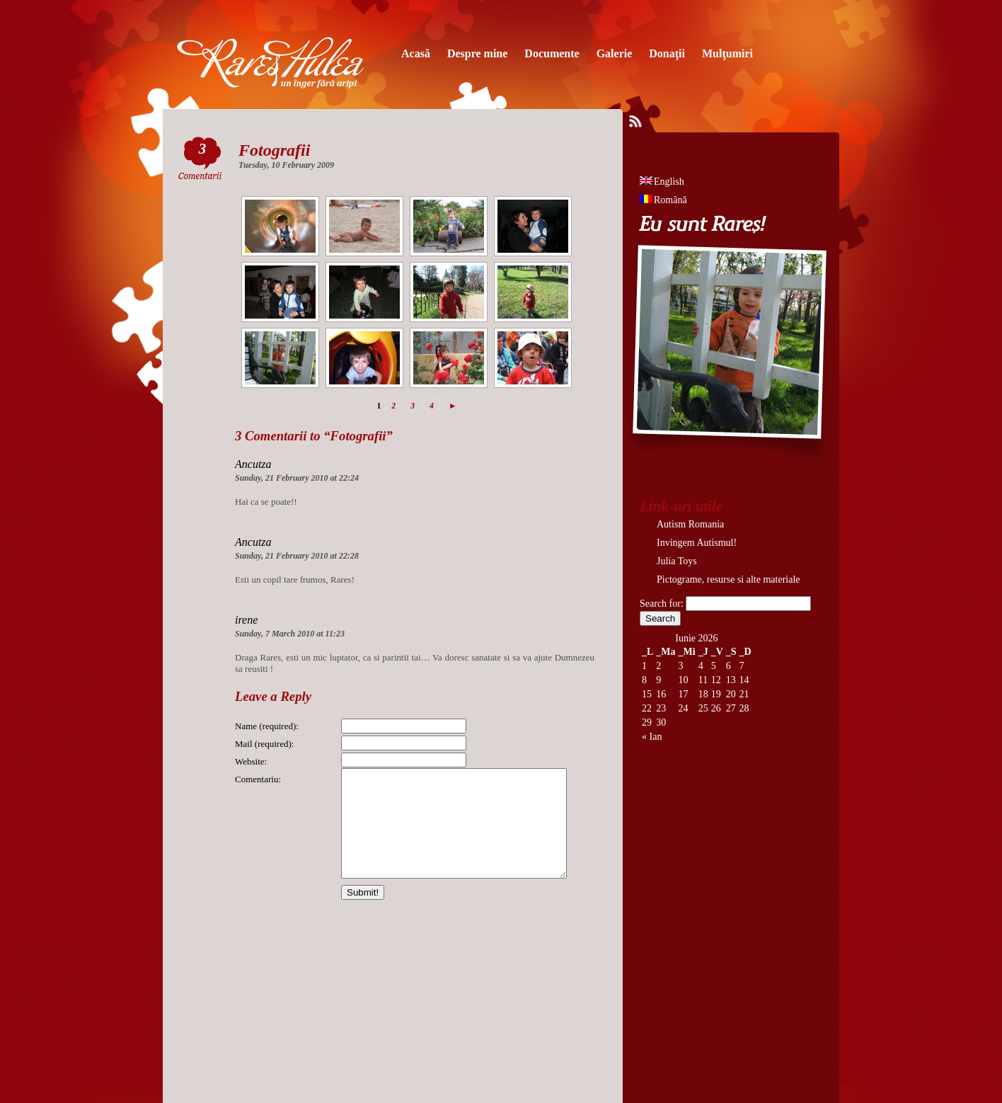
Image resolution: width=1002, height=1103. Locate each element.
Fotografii (274, 150)
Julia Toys (677, 561)
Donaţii (667, 53)
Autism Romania (690, 524)
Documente (551, 53)
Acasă (415, 53)
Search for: (662, 603)
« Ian (652, 736)
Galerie (615, 53)
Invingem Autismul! (697, 542)
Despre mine (477, 53)
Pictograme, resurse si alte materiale (728, 579)
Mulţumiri (727, 53)
